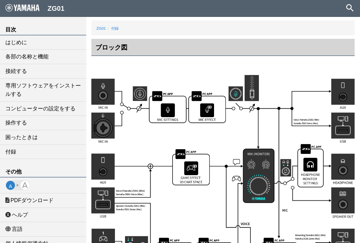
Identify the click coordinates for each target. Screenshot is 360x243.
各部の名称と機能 (27, 56)
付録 (10, 152)
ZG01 (101, 28)
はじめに (16, 42)
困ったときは (21, 137)
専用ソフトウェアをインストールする (43, 90)
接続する (16, 71)
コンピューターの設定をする (40, 108)
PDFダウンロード (29, 200)
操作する (16, 123)
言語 (14, 229)
